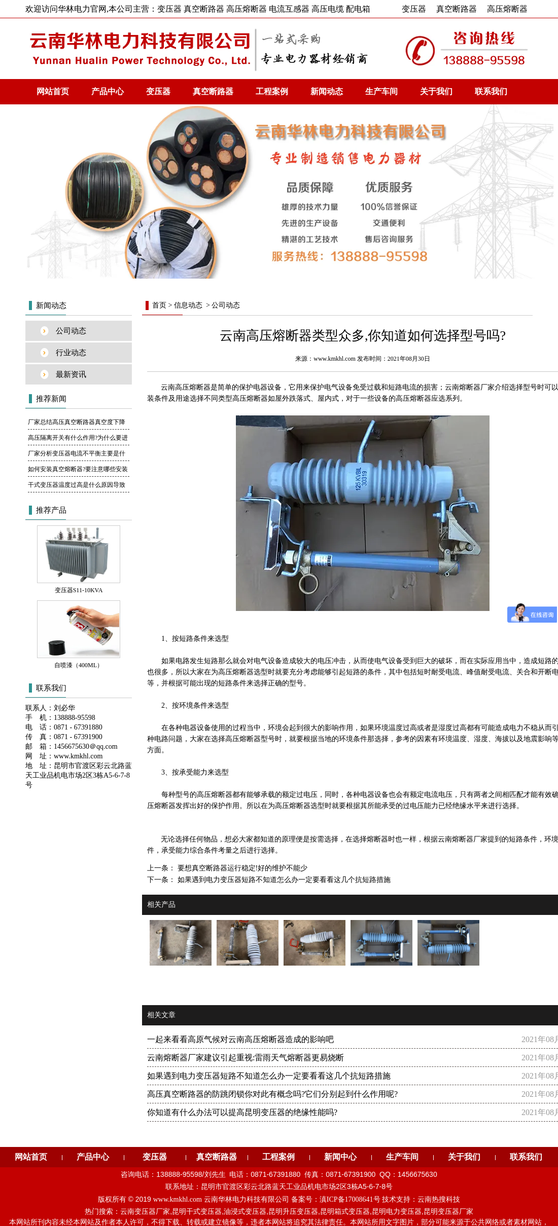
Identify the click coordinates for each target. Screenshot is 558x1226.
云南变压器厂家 (145, 1211)
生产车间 (381, 91)
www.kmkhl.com (334, 358)
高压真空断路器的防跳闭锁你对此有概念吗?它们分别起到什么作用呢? (272, 1094)
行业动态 (71, 353)
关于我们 (436, 91)
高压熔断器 (507, 9)
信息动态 (188, 305)
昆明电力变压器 (397, 1211)
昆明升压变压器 (293, 1211)
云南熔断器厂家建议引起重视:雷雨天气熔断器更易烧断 (245, 1057)
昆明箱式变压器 (345, 1211)
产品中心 (107, 91)
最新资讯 (71, 374)
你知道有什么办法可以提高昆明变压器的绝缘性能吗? (242, 1112)
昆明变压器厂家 (448, 1211)
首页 (159, 305)
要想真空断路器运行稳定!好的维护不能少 (241, 868)
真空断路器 (456, 9)
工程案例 (272, 91)
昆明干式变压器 (197, 1211)
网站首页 (53, 91)
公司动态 (71, 331)
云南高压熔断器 (186, 387)
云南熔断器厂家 (462, 839)
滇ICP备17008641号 (350, 1199)
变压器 (414, 9)
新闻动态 (326, 91)
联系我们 (491, 91)
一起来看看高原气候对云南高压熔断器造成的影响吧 (240, 1039)
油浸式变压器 (245, 1211)
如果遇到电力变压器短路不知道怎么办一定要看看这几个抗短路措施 (283, 880)
